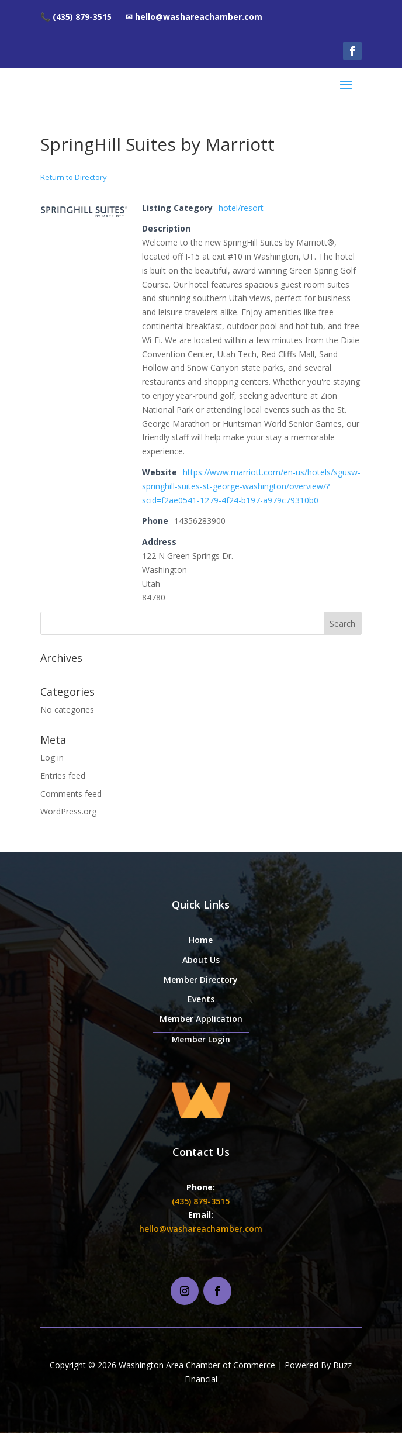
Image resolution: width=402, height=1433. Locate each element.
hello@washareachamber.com (200, 1228)
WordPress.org (68, 811)
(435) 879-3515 (201, 1201)
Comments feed (71, 793)
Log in (52, 757)
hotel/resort (241, 207)
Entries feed (62, 775)
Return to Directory (73, 177)
